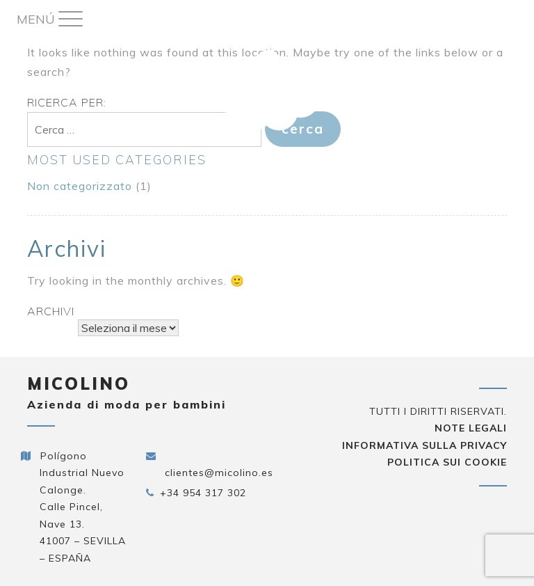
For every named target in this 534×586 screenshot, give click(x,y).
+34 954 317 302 (203, 492)
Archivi (50, 311)
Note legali (471, 428)
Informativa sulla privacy (424, 445)
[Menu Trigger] (49, 19)
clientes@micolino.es (219, 472)
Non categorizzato (79, 186)
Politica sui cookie (447, 462)
